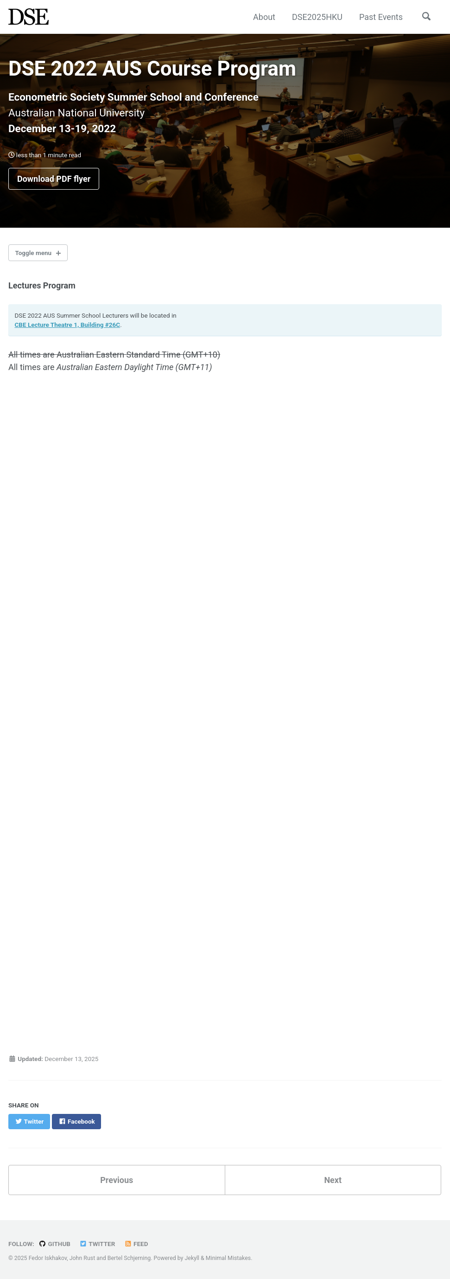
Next (333, 1180)
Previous (116, 1180)
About (264, 17)
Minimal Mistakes (228, 1258)
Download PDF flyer (53, 179)
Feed (136, 1243)
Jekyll (192, 1258)
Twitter (97, 1243)
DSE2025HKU (317, 17)
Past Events (381, 17)
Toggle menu (33, 252)
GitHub (54, 1243)
